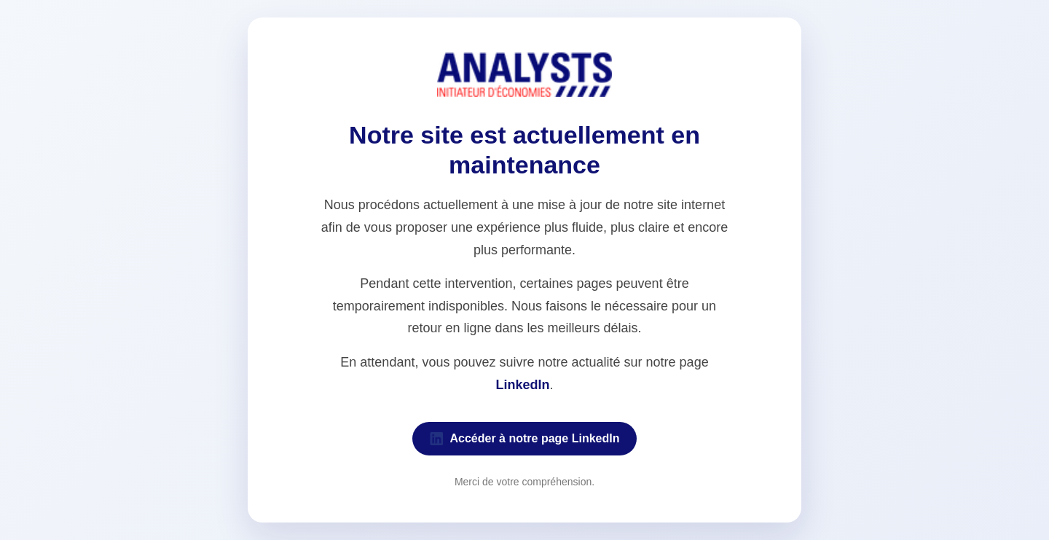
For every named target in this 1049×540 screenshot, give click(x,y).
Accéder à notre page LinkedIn (525, 438)
